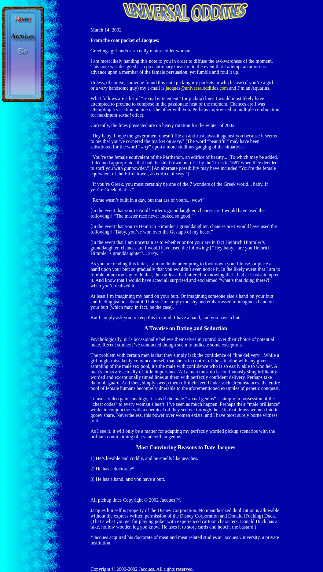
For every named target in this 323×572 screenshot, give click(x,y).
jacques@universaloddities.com (197, 88)
